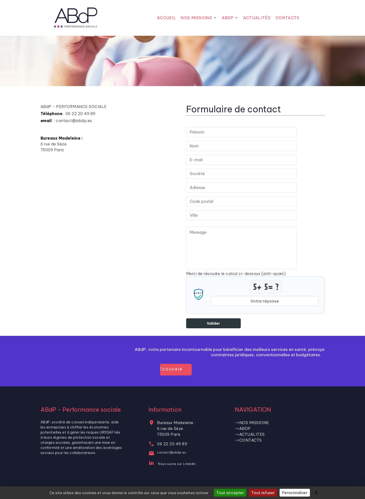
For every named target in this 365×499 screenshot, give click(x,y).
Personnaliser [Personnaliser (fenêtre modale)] (294, 492)
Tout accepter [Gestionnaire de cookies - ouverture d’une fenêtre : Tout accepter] (230, 492)
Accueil (166, 17)
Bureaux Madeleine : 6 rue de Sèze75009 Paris (176, 428)
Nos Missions (196, 17)
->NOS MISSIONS (252, 422)
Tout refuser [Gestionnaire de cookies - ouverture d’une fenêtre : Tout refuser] (263, 492)
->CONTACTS (248, 440)
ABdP (227, 17)
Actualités (257, 17)
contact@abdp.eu (171, 452)
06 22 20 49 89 (172, 443)
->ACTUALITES (250, 434)
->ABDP (243, 428)
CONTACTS (287, 17)
